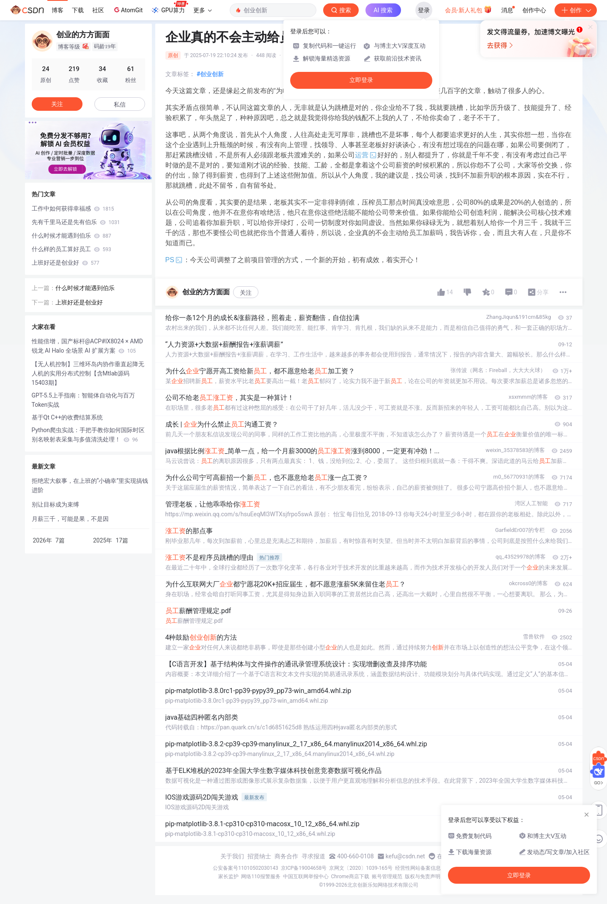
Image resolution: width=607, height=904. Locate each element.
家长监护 (228, 876)
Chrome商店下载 (350, 876)
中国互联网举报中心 (306, 876)
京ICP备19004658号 (304, 868)
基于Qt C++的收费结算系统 (67, 417)
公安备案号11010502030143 (245, 868)
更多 (202, 10)
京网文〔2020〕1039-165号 (361, 868)
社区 (98, 10)
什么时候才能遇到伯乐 (71, 235)
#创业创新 (210, 74)
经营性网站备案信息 (418, 868)
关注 (246, 292)
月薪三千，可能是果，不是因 (70, 518)
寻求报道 (313, 856)
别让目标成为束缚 (55, 504)
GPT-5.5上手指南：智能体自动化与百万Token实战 (83, 400)
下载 (78, 10)
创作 (576, 10)
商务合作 (286, 856)
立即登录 (361, 80)
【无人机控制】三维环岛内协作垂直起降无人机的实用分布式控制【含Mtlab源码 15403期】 (88, 373)
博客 (57, 10)
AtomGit (128, 10)
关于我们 (232, 856)
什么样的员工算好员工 (71, 249)
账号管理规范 (387, 876)
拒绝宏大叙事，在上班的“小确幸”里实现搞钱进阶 (90, 485)
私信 (120, 104)
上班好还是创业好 (65, 262)
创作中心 (534, 10)
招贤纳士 (259, 856)
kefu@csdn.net (405, 856)
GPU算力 (169, 7)
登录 (424, 10)
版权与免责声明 (422, 876)
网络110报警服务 (260, 876)
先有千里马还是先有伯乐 (76, 222)
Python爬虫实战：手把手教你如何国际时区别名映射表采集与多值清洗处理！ (88, 435)
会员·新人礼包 (468, 9)
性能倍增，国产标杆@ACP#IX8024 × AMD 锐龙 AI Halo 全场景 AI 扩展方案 (87, 346)
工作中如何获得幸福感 (73, 208)
